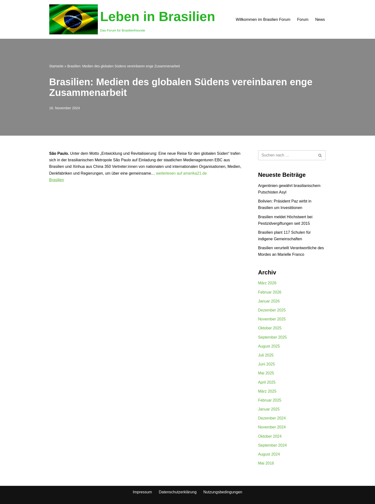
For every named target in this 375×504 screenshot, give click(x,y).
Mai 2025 (266, 373)
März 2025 (267, 391)
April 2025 (266, 382)
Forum (302, 19)
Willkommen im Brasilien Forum (263, 19)
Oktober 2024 (270, 436)
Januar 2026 (269, 301)
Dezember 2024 (272, 418)
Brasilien (56, 180)
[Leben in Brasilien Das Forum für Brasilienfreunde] (132, 19)
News (320, 19)
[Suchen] (286, 155)
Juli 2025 (266, 355)
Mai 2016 (266, 463)
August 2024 (269, 454)
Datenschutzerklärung (178, 492)
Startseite (56, 66)
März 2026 (267, 283)
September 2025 (272, 337)
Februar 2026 (269, 292)
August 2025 (269, 346)
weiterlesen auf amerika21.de (181, 173)
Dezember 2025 (272, 310)
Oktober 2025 (270, 328)
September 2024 (272, 445)
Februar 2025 (269, 400)
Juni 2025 (266, 364)
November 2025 (272, 319)
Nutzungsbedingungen (222, 492)
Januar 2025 (269, 409)
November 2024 (272, 427)
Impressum (142, 492)
